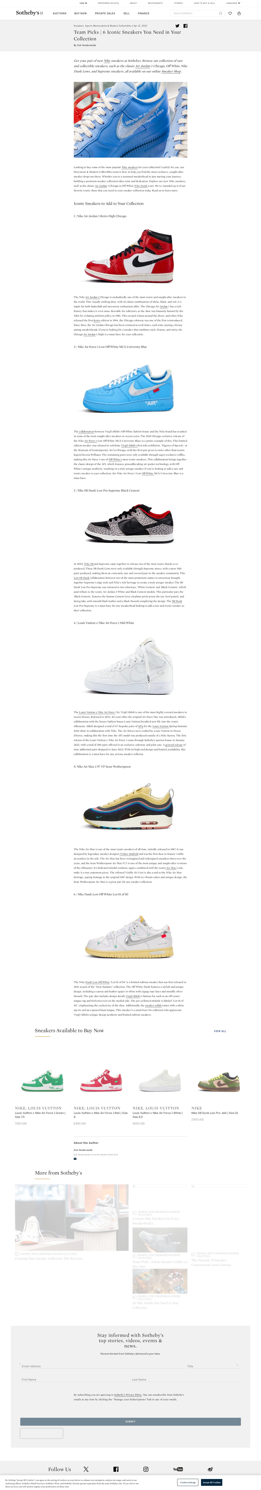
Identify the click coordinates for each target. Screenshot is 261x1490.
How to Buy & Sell (204, 3)
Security (157, 1448)
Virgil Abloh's (129, 445)
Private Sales (105, 13)
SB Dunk (177, 601)
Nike (107, 60)
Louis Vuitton (161, 726)
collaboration (86, 431)
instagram (145, 1428)
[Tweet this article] (177, 26)
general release (174, 744)
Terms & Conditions (164, 1454)
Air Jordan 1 (92, 297)
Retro (97, 320)
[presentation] (41, 1392)
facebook (115, 1428)
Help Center (84, 1448)
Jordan (164, 306)
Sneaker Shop (171, 71)
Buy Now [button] (80, 13)
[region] (130, 1482)
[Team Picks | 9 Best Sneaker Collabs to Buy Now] (218, 1197)
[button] (132, 1032)
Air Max (171, 868)
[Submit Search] (220, 13)
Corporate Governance (129, 1460)
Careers (120, 1466)
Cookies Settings (188, 1482)
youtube (178, 1428)
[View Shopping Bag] (239, 13)
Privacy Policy (123, 1454)
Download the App (88, 1460)
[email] (75, 1158)
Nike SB (89, 564)
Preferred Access (108, 3)
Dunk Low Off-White (97, 982)
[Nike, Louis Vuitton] (42, 1073)
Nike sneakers (130, 167)
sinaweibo (210, 1428)
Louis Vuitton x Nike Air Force (96, 712)
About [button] (133, 3)
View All (220, 1031)
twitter (86, 1428)
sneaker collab (153, 1005)
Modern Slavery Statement (168, 1466)
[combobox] (198, 13)
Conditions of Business (166, 1460)
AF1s (140, 726)
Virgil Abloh (133, 996)
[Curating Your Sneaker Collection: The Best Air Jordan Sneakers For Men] (72, 1218)
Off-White (148, 473)
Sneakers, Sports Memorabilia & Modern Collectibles (103, 26)
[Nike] (218, 1073)
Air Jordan (142, 66)
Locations (83, 1454)
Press (118, 1448)
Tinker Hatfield (128, 854)
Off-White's (115, 459)
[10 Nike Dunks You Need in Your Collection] (218, 1241)
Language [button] (231, 3)
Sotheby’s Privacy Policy (128, 1353)
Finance (144, 13)
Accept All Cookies (211, 1482)
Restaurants (155, 3)
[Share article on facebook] (185, 26)
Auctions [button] (59, 13)
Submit (130, 1380)
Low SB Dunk (82, 578)
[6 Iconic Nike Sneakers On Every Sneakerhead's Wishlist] (160, 1218)
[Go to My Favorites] (230, 13)
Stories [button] (178, 3)
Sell (126, 13)
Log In (83, 3)
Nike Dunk (141, 186)
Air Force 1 (90, 441)
